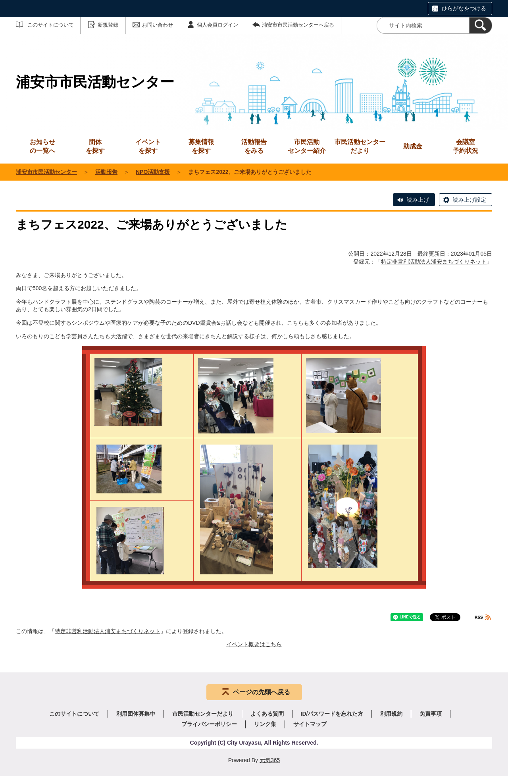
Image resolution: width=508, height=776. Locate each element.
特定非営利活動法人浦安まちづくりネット (434, 261)
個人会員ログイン (217, 25)
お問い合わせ (157, 25)
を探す (95, 146)
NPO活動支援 (153, 172)
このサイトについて (50, 25)
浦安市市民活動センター (46, 172)
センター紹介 (307, 146)
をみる (254, 146)
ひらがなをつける (464, 8)
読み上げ (418, 199)
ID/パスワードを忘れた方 (332, 714)
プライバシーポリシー (209, 724)
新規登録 (108, 25)
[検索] (480, 25)
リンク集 (265, 724)
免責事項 (430, 714)
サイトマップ (310, 724)
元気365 (270, 760)
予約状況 (465, 146)
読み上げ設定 (469, 199)
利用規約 (391, 714)
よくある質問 (267, 714)
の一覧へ (42, 146)
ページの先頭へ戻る (261, 692)
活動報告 (106, 172)
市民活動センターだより (360, 146)
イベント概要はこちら (254, 644)
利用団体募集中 (135, 714)
